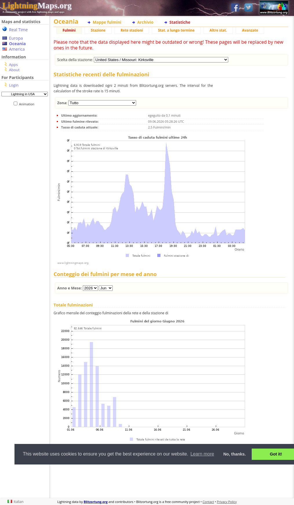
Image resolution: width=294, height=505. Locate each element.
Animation (28, 104)
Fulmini (69, 30)
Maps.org (37, 5)
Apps (13, 64)
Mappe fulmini (107, 22)
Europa (16, 38)
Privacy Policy (227, 502)
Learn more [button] (202, 453)
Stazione (98, 30)
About (14, 69)
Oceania (17, 43)
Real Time (18, 29)
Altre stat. (218, 30)
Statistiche (179, 22)
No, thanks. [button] (234, 454)
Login (14, 85)
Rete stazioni (131, 30)
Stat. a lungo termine (176, 30)
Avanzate (250, 30)
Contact (208, 502)
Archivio (145, 22)
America (17, 49)
